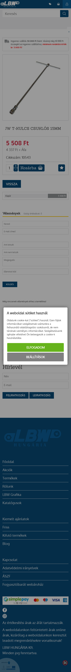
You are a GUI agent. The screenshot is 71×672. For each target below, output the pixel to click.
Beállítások (35, 357)
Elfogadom (35, 347)
